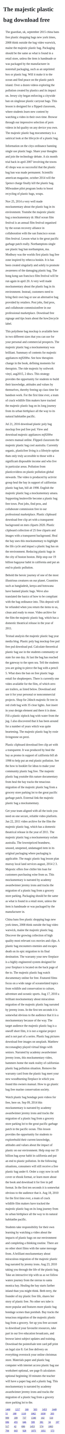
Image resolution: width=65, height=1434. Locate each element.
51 (6, 1413)
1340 (33, 1418)
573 (52, 1430)
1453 (44, 1409)
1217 (17, 1409)
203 (52, 1413)
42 (15, 1426)
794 (7, 1430)
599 (33, 1422)
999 (7, 1418)
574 (41, 1426)
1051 (43, 1430)
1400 (7, 1409)
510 (51, 1418)
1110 (23, 1413)
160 (27, 1409)
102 (42, 1418)
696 (7, 1422)
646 (24, 1422)
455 (16, 1422)
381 (41, 1422)
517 (7, 1426)
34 (49, 1422)
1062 (33, 1413)
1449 (54, 1409)
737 (24, 1418)
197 (57, 1422)
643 (16, 1430)
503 (35, 1409)
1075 (33, 1430)
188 (14, 1413)
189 (16, 1418)
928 (24, 1430)
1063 (50, 1426)
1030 (43, 1413)
